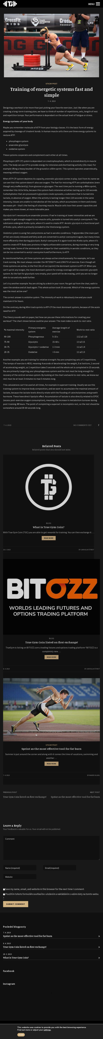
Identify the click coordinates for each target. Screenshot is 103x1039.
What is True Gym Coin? (51, 957)
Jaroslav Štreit (87, 550)
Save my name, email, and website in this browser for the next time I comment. (44, 889)
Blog (48, 523)
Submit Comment (15, 904)
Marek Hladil (94, 775)
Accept (21, 1035)
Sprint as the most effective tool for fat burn (51, 936)
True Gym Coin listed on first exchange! (51, 946)
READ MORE (48, 538)
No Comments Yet (82, 425)
